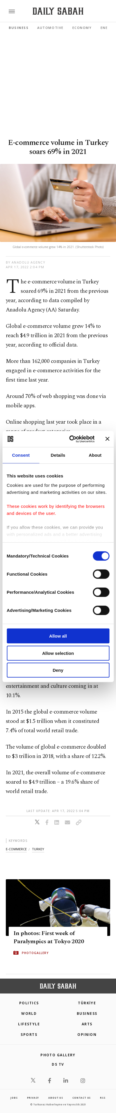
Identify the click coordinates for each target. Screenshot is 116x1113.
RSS (102, 1097)
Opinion (87, 1034)
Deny (58, 670)
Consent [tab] (21, 455)
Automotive (50, 27)
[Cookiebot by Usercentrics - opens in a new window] (70, 439)
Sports (29, 1034)
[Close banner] (107, 439)
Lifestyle (29, 1024)
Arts (87, 1024)
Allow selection (58, 652)
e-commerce (16, 849)
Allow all (58, 635)
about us (55, 1097)
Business (18, 27)
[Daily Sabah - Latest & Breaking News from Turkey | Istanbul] (58, 11)
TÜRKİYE (87, 1003)
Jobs (13, 1097)
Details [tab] (58, 455)
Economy (82, 27)
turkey (38, 849)
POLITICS (29, 1003)
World (29, 1013)
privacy (33, 1097)
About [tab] (95, 455)
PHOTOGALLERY (35, 953)
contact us (81, 1097)
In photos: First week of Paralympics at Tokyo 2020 (48, 937)
